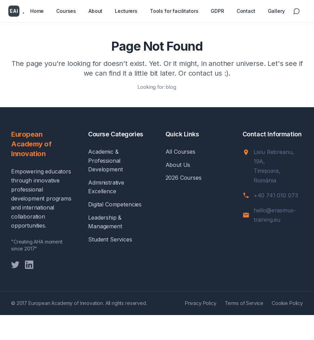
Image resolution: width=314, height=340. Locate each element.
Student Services (110, 239)
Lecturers (126, 11)
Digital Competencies (115, 204)
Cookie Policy (287, 303)
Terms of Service (244, 303)
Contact (246, 11)
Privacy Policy (201, 303)
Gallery (276, 11)
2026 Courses (184, 177)
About (95, 11)
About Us (178, 164)
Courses (66, 11)
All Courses (180, 151)
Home (37, 11)
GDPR (217, 11)
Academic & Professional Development (105, 160)
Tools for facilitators (174, 11)
